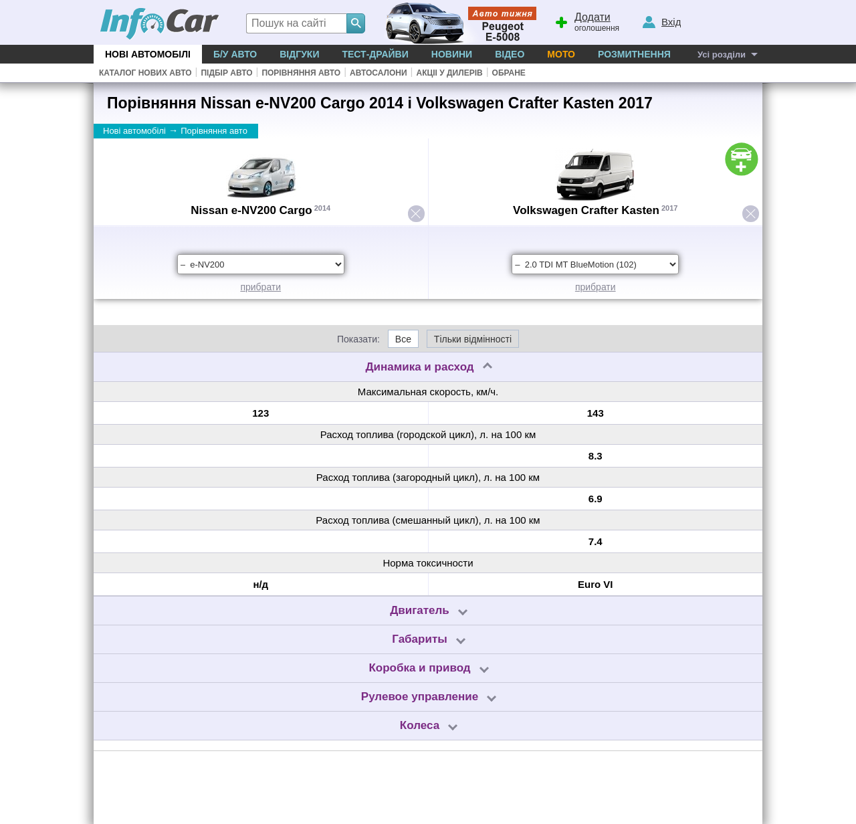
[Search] (355, 23)
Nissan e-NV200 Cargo (251, 210)
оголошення (586, 21)
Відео (509, 54)
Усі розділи (722, 54)
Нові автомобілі (148, 54)
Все (403, 339)
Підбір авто (226, 73)
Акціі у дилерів (449, 73)
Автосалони (378, 73)
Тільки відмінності (473, 339)
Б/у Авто (235, 54)
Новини (451, 54)
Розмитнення (634, 54)
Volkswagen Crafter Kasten (586, 210)
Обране (509, 73)
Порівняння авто (300, 73)
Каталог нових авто (145, 73)
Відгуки (299, 54)
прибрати (260, 287)
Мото (561, 54)
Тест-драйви (375, 54)
